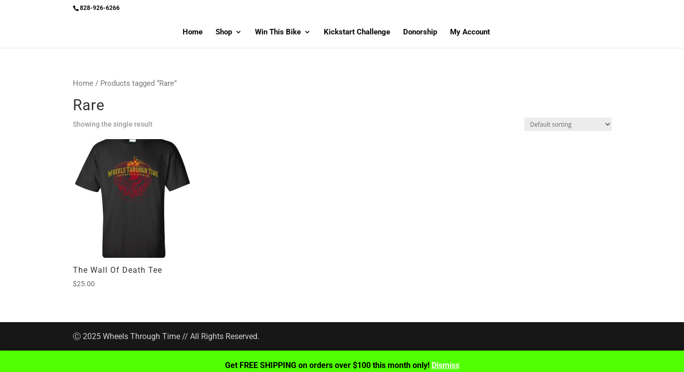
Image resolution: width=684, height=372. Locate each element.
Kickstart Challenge (357, 32)
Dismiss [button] (445, 365)
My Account (470, 32)
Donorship (420, 32)
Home (193, 32)
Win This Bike (278, 32)
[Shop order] (568, 124)
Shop (224, 32)
